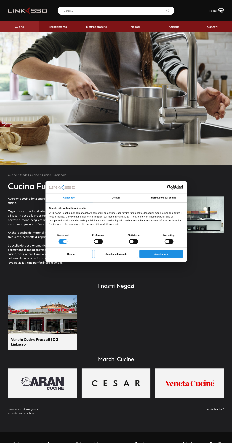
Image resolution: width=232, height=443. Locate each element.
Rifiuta (71, 254)
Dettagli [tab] (116, 197)
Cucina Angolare (29, 409)
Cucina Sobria (26, 413)
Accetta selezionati (116, 254)
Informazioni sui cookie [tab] (163, 197)
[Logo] (27, 10)
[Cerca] (116, 11)
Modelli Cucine (29, 175)
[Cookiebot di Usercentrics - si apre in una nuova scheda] (169, 187)
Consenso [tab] (69, 197)
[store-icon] (216, 11)
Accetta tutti (161, 254)
